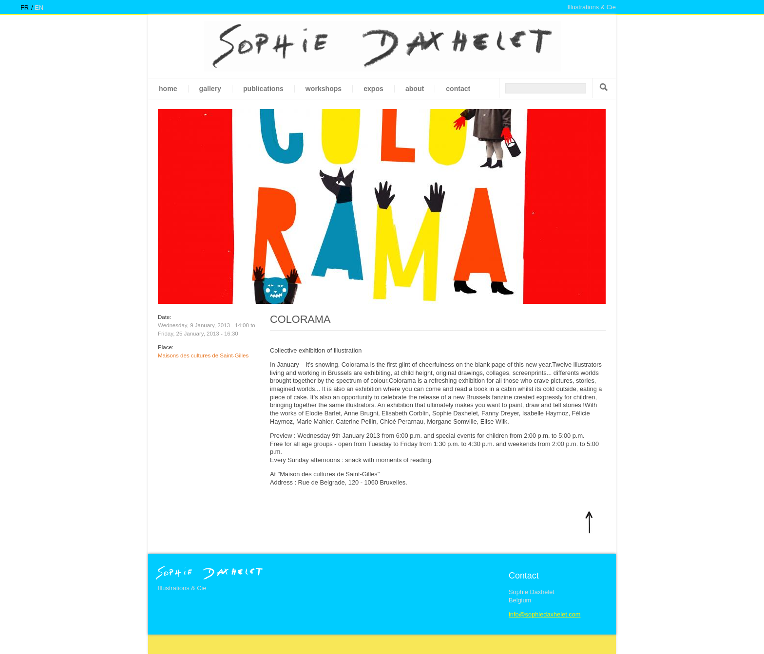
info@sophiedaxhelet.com (544, 614)
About (414, 89)
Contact (458, 89)
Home (168, 89)
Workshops (324, 89)
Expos (373, 89)
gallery (210, 89)
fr (24, 7)
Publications (263, 89)
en (39, 7)
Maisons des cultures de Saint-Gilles (203, 355)
